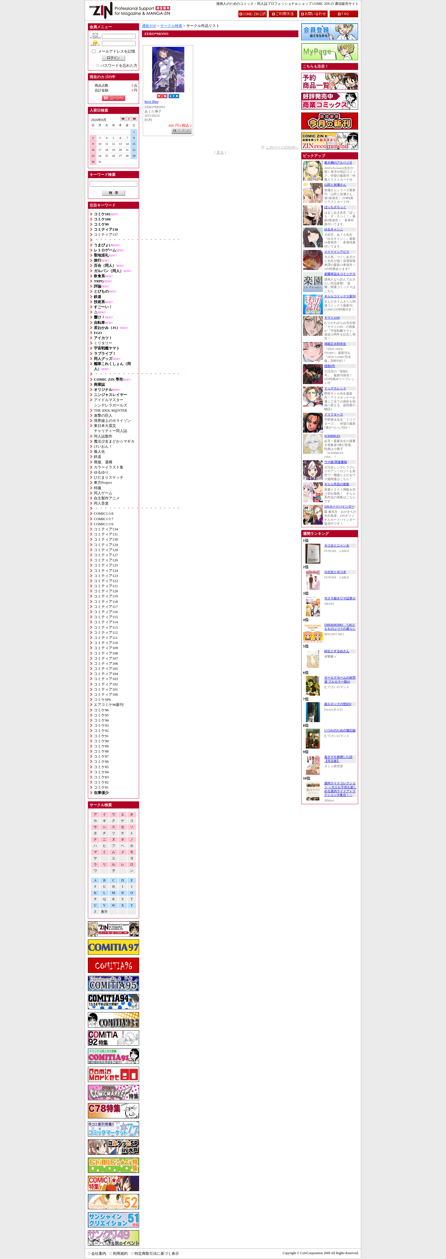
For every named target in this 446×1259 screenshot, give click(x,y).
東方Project (103, 482)
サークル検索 (171, 26)
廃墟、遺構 (103, 462)
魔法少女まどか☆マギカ (114, 441)
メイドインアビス (336, 251)
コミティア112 (106, 632)
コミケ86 (101, 761)
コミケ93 (101, 725)
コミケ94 (101, 720)
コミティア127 (106, 555)
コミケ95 (101, 715)
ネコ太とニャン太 (336, 545)
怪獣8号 (329, 366)
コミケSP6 (102, 699)
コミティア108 (106, 653)
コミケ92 (101, 730)
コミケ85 (101, 767)
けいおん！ (103, 446)
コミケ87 (101, 756)
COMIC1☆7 (103, 519)
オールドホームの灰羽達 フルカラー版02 (340, 679)
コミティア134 (106, 529)
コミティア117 (106, 607)
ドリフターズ (333, 414)
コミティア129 (106, 545)
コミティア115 (106, 617)
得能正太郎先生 (335, 343)
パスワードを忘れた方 (118, 65)
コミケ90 (101, 741)
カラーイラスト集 (108, 467)
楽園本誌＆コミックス (340, 274)
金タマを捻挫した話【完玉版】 (338, 758)
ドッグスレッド (335, 388)
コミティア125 (106, 565)
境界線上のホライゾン (112, 420)
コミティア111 (106, 637)
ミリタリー (103, 343)
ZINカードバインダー (339, 506)
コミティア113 (106, 627)
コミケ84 (101, 772)
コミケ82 (101, 782)
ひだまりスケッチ (108, 477)
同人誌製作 (103, 436)
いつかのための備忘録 (340, 730)
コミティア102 (106, 684)
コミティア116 (106, 612)
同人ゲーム (103, 493)
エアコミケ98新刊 (108, 705)
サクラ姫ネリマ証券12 (340, 598)
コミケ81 (101, 787)
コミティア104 (106, 674)
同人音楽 (101, 503)
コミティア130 (106, 539)
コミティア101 (106, 689)
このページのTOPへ (282, 147)
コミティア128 (106, 550)
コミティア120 (106, 591)
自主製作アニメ (107, 498)
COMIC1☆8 (103, 513)
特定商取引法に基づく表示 (157, 1253)
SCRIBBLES (332, 435)
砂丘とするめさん (336, 651)
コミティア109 (106, 648)
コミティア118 (106, 601)
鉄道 (97, 457)
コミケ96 (101, 710)
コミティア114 (106, 622)
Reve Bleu (151, 102)
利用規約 (120, 1253)
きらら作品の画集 (336, 484)
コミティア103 (106, 679)
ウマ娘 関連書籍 (335, 462)
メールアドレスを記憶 (116, 51)
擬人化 (99, 451)
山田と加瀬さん (335, 184)
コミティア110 (106, 643)
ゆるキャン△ (333, 229)
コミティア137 (106, 234)
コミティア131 (106, 534)
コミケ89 (101, 746)
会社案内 (98, 1253)
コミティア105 (106, 668)
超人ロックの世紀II (337, 704)
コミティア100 (106, 694)
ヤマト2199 (332, 317)
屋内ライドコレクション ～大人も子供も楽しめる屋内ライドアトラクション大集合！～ (340, 789)
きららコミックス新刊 (340, 296)
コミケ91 (101, 736)
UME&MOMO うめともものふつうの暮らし (340, 626)
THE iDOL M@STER (110, 410)
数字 (104, 911)
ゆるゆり (101, 472)
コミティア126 (106, 560)
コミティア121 (106, 586)
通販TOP (149, 26)
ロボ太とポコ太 (335, 572)
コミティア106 (106, 663)
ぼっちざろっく (335, 207)
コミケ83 (101, 777)
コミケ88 (101, 751)
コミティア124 (106, 570)
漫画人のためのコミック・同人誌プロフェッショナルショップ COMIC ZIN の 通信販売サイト (287, 4)
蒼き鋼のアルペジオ (338, 162)
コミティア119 (106, 596)
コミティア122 (106, 581)
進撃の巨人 (103, 415)
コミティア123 (106, 576)
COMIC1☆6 (103, 524)
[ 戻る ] (220, 152)
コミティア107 (106, 658)
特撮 (97, 488)
